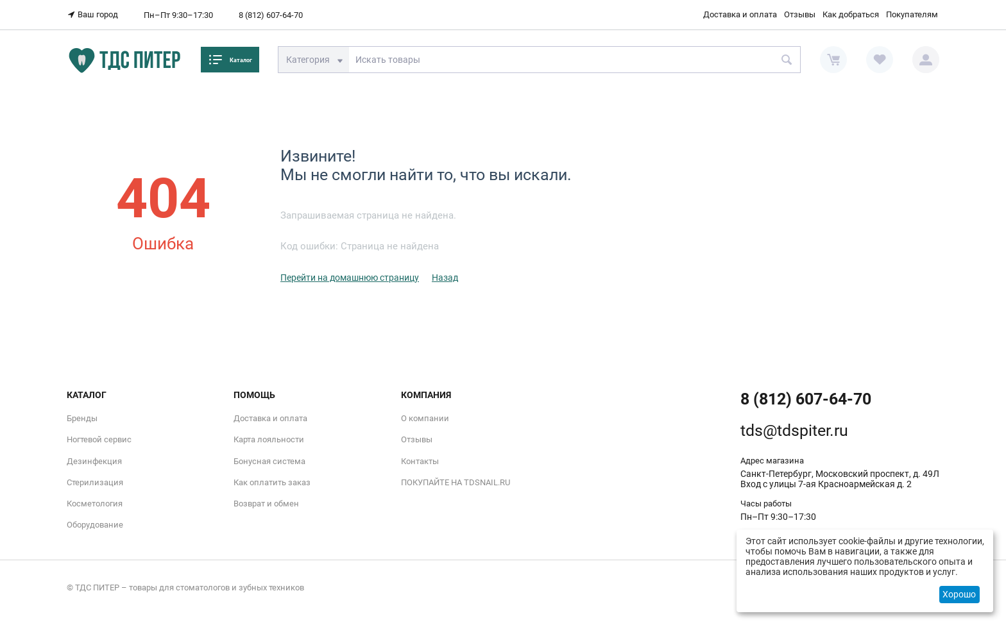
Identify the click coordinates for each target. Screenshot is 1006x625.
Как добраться (851, 14)
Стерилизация (95, 482)
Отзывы (799, 14)
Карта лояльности (269, 439)
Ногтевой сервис (99, 439)
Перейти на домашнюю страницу (349, 277)
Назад (445, 277)
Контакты (420, 460)
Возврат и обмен (266, 503)
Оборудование (95, 524)
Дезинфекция (94, 460)
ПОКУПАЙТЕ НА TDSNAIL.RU (455, 482)
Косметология (95, 503)
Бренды (82, 418)
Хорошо (959, 594)
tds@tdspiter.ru (794, 430)
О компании (425, 418)
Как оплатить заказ (272, 482)
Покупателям (912, 14)
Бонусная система (269, 460)
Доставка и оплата (740, 14)
